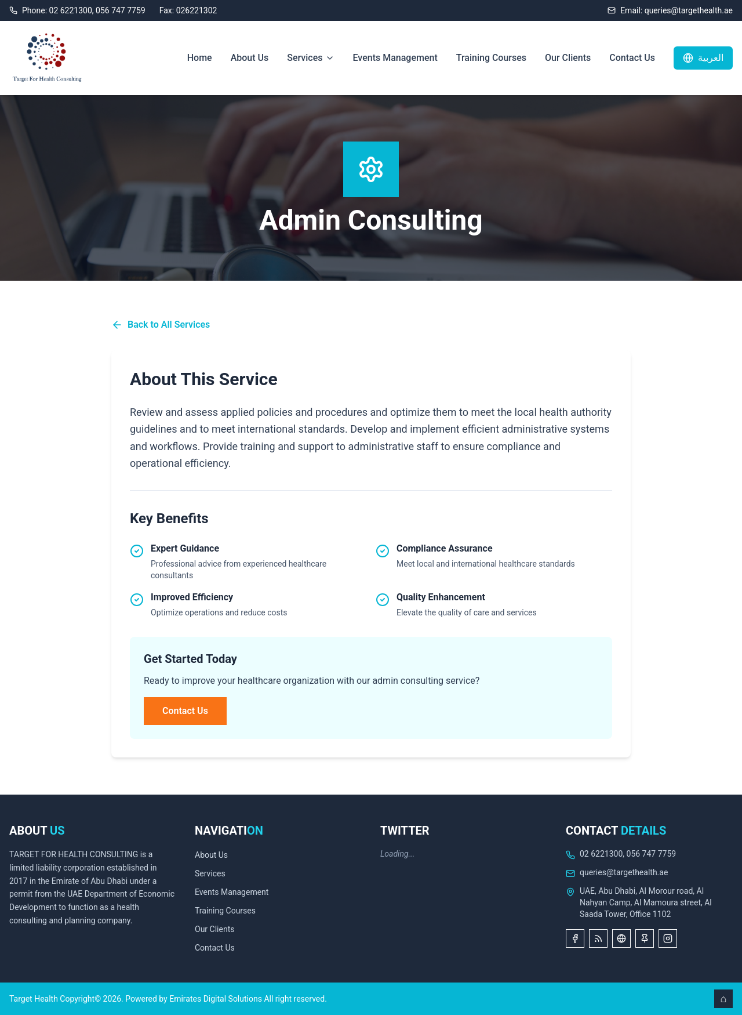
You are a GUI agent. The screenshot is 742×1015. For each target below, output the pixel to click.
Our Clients (568, 57)
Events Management (395, 57)
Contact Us (632, 57)
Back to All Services (160, 325)
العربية (703, 57)
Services (310, 57)
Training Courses (491, 57)
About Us (250, 57)
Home (199, 57)
